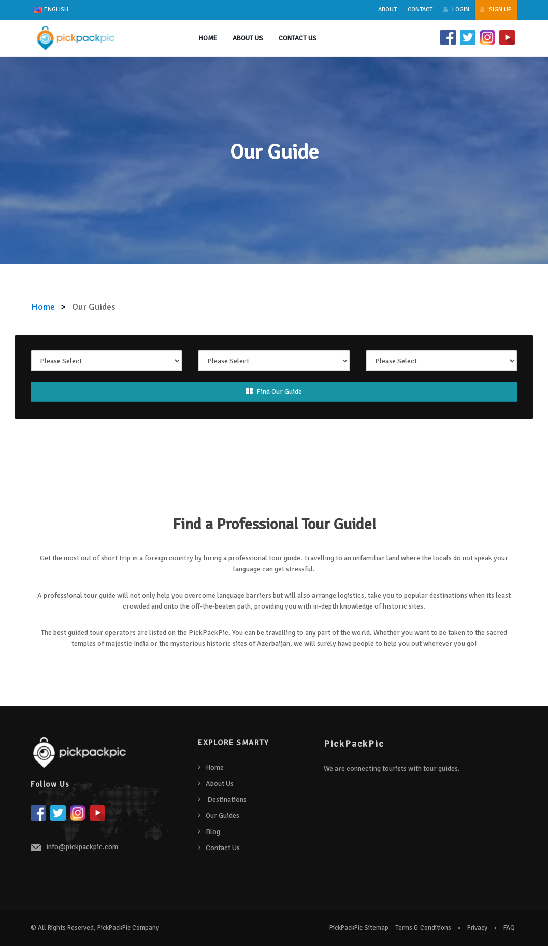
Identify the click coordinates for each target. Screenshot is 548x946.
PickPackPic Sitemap (358, 928)
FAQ (509, 928)
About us (248, 38)
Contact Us (297, 38)
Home (208, 38)
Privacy (477, 928)
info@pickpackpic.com (82, 846)
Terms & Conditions (423, 928)
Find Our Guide (274, 391)
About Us (220, 783)
